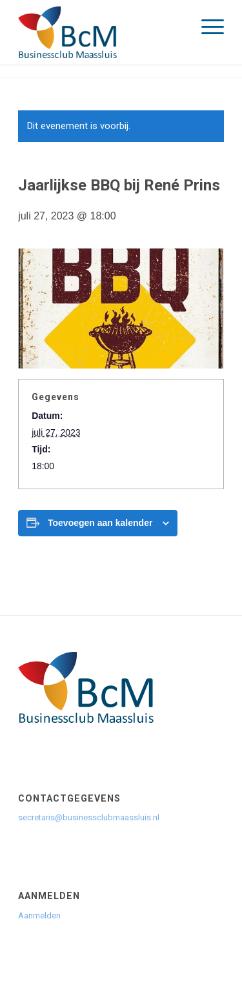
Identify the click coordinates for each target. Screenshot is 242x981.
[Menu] (206, 26)
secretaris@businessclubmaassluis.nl (88, 817)
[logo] (100, 32)
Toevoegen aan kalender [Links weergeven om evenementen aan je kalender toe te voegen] (100, 523)
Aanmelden (40, 915)
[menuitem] (206, 26)
